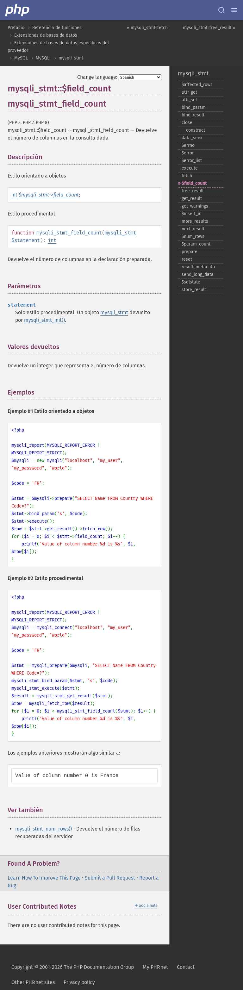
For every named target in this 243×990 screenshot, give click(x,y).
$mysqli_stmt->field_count (49, 195)
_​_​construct (193, 130)
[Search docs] (221, 10)
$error (188, 153)
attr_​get (189, 92)
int (14, 195)
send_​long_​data (198, 274)
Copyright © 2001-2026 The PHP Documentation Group (72, 967)
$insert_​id (192, 213)
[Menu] (234, 10)
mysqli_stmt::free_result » (209, 27)
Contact (186, 967)
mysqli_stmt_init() (44, 320)
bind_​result (193, 115)
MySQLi (43, 58)
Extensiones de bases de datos (45, 35)
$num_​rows (193, 236)
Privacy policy (79, 982)
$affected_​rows (197, 84)
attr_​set (189, 100)
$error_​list (192, 160)
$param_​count (196, 244)
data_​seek (192, 137)
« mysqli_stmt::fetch (147, 27)
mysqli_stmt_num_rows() (43, 829)
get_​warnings (195, 206)
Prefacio (16, 27)
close (187, 122)
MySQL (21, 58)
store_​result (194, 289)
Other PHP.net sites (33, 982)
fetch (187, 175)
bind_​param (194, 107)
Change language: (97, 77)
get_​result (192, 198)
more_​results (195, 221)
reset (187, 259)
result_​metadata (198, 267)
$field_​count (194, 183)
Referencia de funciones (57, 27)
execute (190, 168)
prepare (189, 251)
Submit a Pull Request (110, 878)
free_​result (193, 191)
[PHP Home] (17, 10)
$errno (188, 145)
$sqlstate (191, 282)
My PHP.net (155, 967)
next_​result (193, 229)
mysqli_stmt (71, 58)
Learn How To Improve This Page (44, 878)
